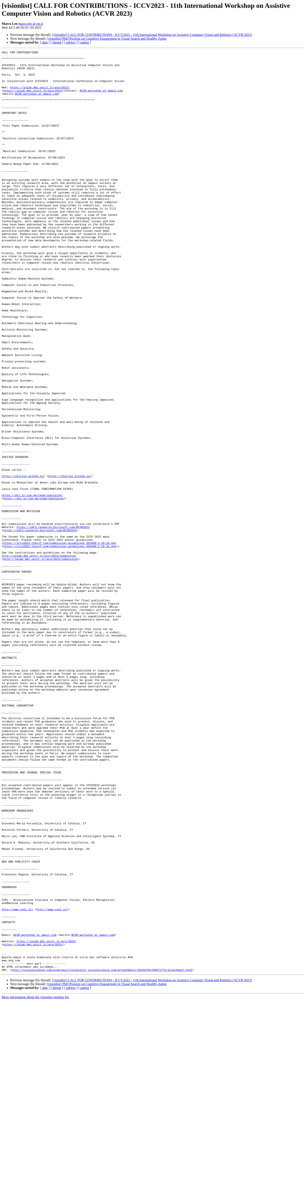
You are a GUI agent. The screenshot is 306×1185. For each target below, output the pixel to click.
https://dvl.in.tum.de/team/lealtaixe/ (32, 584)
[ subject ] (71, 42)
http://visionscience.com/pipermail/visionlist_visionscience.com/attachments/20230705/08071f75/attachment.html (102, 1154)
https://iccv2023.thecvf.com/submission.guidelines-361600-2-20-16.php (59, 642)
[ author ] (84, 42)
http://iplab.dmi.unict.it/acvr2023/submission (39, 657)
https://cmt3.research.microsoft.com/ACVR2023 (53, 622)
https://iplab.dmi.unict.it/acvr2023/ (40, 95)
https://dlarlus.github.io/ (23, 561)
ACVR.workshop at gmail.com (101, 99)
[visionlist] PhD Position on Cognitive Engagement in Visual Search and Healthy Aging (106, 38)
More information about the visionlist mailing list (35, 1181)
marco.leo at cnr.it (30, 23)
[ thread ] (57, 42)
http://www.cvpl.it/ (17, 1081)
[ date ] (45, 42)
